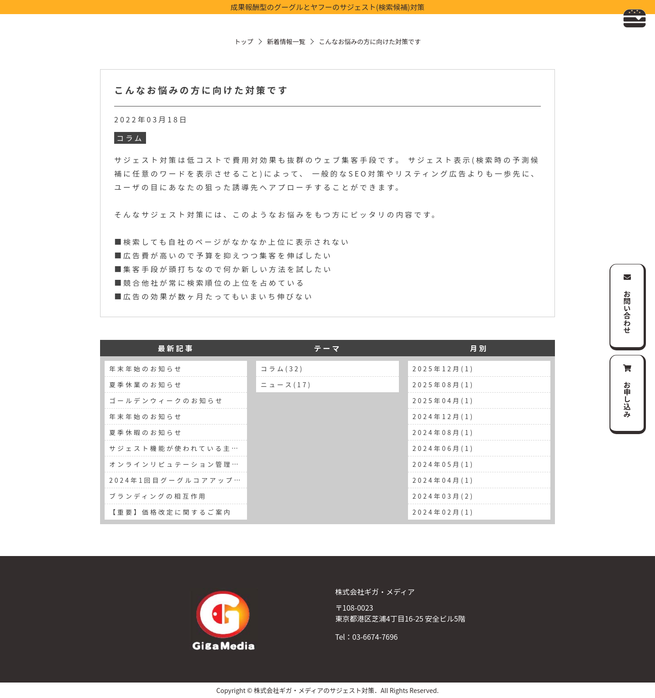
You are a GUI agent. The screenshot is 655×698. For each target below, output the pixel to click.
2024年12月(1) (443, 416)
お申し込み (627, 399)
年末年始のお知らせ (146, 368)
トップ (243, 41)
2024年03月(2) (443, 496)
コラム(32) (282, 368)
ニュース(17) (286, 384)
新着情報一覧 (286, 41)
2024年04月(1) (443, 480)
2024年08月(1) (443, 432)
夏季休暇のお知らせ (146, 432)
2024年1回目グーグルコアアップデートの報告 (178, 480)
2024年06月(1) (443, 448)
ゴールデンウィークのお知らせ (166, 400)
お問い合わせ (627, 312)
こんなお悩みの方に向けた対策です (201, 89)
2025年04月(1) (443, 400)
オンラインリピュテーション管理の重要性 (178, 464)
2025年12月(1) (443, 368)
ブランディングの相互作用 (158, 496)
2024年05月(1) (443, 464)
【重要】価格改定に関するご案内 (170, 511)
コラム (130, 137)
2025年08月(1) (443, 384)
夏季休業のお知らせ (146, 384)
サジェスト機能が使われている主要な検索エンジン (178, 448)
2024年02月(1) (443, 511)
